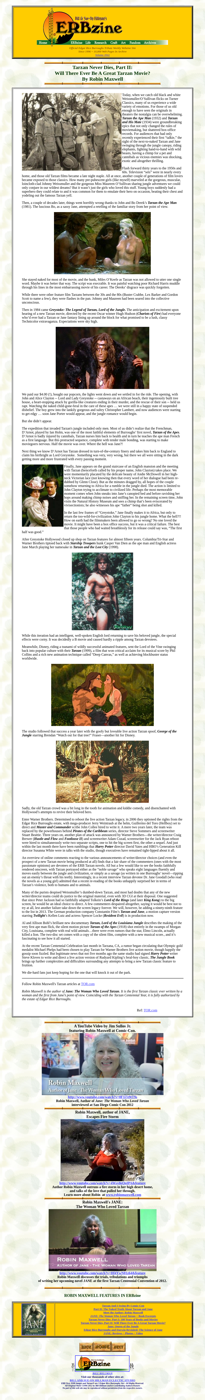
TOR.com (88, 984)
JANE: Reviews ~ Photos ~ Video (123, 1333)
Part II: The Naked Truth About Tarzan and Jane (123, 1309)
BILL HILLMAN (102, 1373)
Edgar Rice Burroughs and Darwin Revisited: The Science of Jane (123, 1329)
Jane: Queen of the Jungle (123, 1326)
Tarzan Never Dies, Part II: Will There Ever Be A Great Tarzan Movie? (123, 1322)
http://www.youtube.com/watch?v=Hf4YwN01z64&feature (103, 1273)
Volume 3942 (102, 55)
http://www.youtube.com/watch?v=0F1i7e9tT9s (102, 1097)
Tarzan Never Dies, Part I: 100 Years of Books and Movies (123, 1319)
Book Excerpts (123, 1316)
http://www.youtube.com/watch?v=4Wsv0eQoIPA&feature (102, 1183)
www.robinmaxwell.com (123, 1195)
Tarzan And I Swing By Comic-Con (123, 1305)
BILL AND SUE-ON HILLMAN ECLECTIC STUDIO (102, 1380)
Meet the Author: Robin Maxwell (123, 1312)
